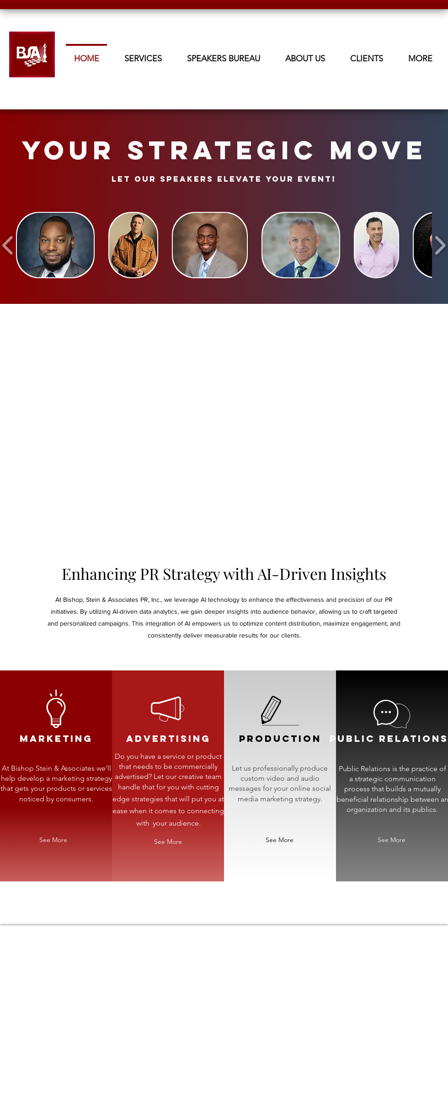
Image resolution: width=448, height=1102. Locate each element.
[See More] (53, 840)
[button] (304, 54)
